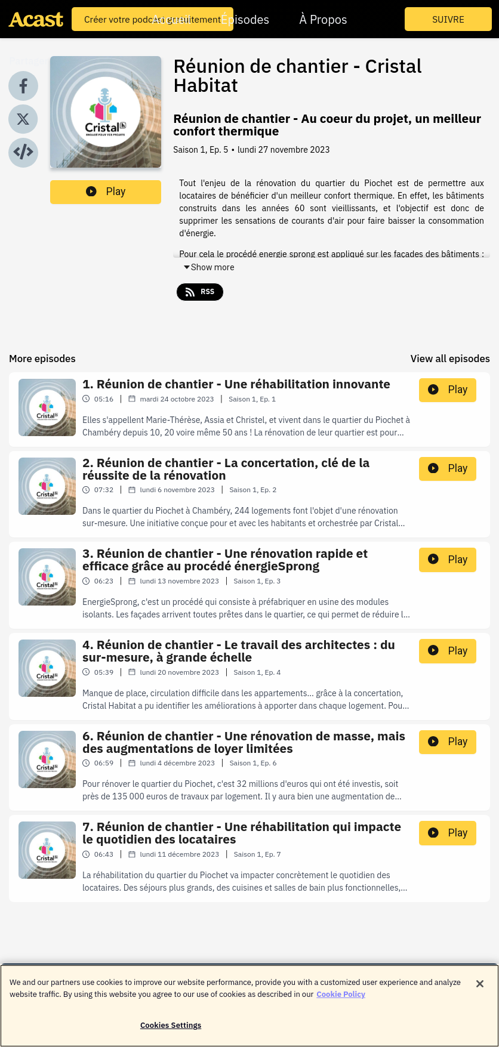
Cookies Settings (170, 1029)
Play (105, 191)
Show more (209, 267)
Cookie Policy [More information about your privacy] (340, 998)
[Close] (480, 988)
